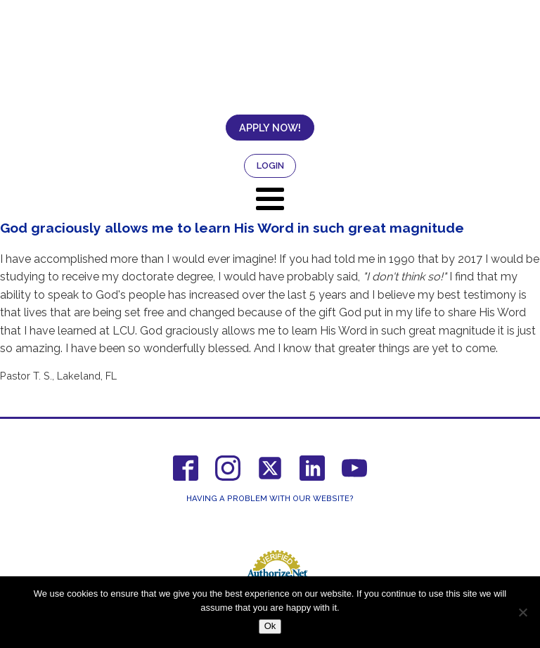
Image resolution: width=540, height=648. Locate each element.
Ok (270, 626)
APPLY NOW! (270, 128)
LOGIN (270, 165)
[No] (522, 612)
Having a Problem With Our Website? (270, 499)
